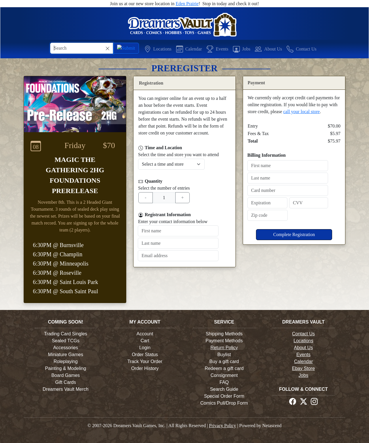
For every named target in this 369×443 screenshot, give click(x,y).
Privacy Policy (222, 425)
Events (303, 354)
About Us (303, 347)
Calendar (303, 361)
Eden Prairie (187, 3)
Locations (303, 340)
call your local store (301, 111)
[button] (158, 49)
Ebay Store (303, 368)
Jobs (303, 375)
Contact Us (303, 333)
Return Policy (224, 347)
